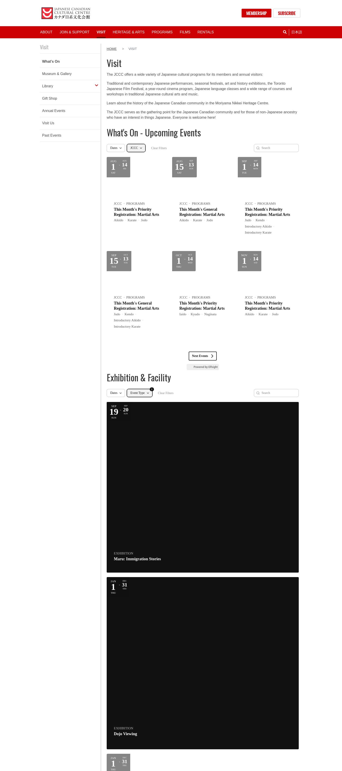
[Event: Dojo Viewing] (202, 437)
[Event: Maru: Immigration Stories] (137, 437)
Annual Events (53, 111)
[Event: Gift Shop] (268, 437)
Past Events (51, 135)
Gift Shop (49, 98)
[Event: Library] (137, 513)
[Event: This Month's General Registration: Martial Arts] (202, 201)
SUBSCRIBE (287, 13)
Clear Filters (159, 148)
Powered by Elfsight (206, 367)
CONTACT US (283, 719)
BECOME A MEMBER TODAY (171, 655)
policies (256, 767)
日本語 (296, 32)
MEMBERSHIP (256, 13)
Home (112, 49)
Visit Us (48, 123)
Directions (51, 706)
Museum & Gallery (57, 74)
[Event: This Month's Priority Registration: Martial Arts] (137, 201)
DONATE (283, 708)
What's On (51, 61)
